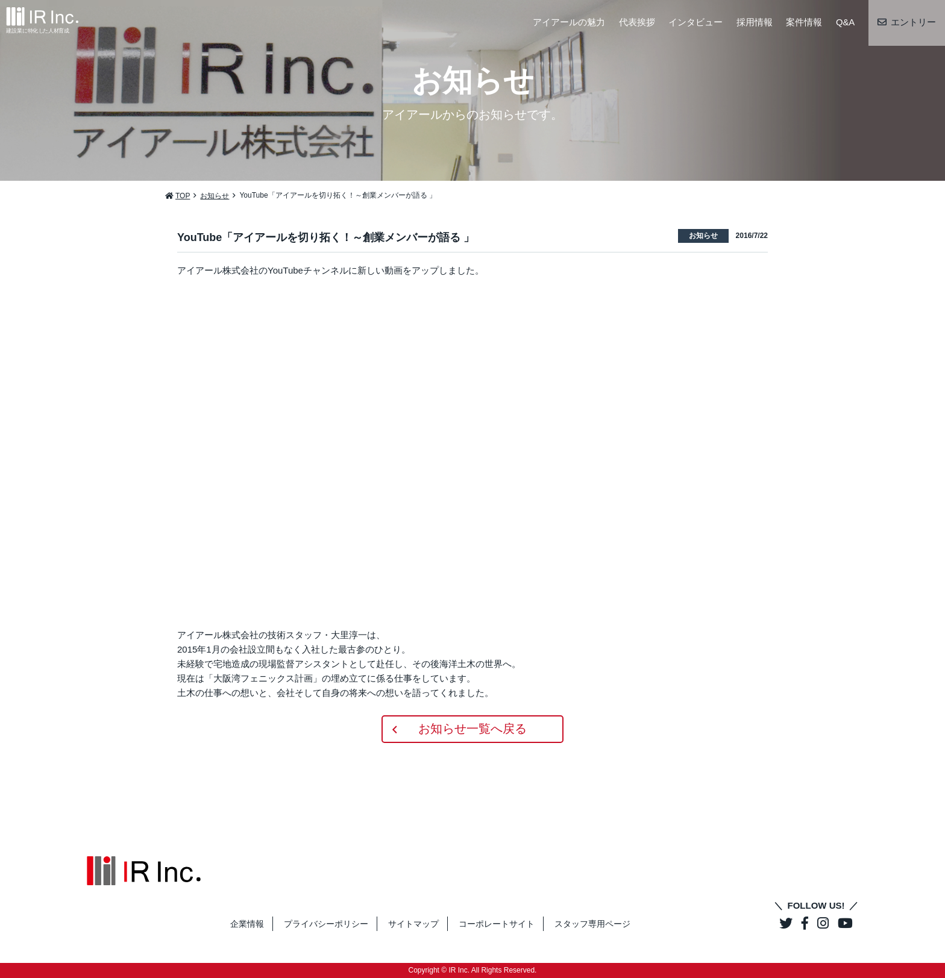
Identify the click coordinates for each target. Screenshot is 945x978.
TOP (182, 196)
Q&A (845, 22)
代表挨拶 (636, 22)
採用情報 (754, 22)
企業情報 (247, 924)
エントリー (913, 22)
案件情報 (804, 22)
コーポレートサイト (497, 924)
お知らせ (214, 196)
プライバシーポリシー (326, 924)
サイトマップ (413, 924)
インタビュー (695, 22)
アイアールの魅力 (569, 22)
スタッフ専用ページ (592, 924)
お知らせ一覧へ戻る (472, 729)
